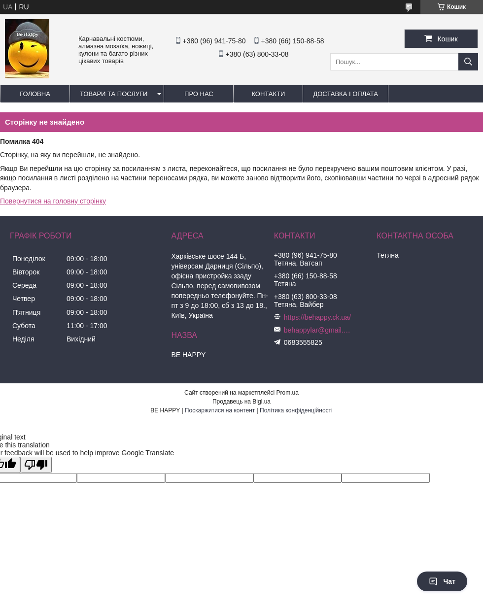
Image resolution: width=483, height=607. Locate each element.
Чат (442, 581)
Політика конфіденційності (296, 410)
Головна (35, 94)
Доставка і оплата (345, 94)
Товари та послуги (113, 94)
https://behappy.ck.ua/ (317, 317)
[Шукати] (468, 61)
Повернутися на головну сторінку (53, 201)
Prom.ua (287, 392)
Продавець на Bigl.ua (241, 401)
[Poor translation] (36, 465)
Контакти (268, 94)
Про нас (198, 94)
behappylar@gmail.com (318, 330)
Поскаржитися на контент (220, 410)
